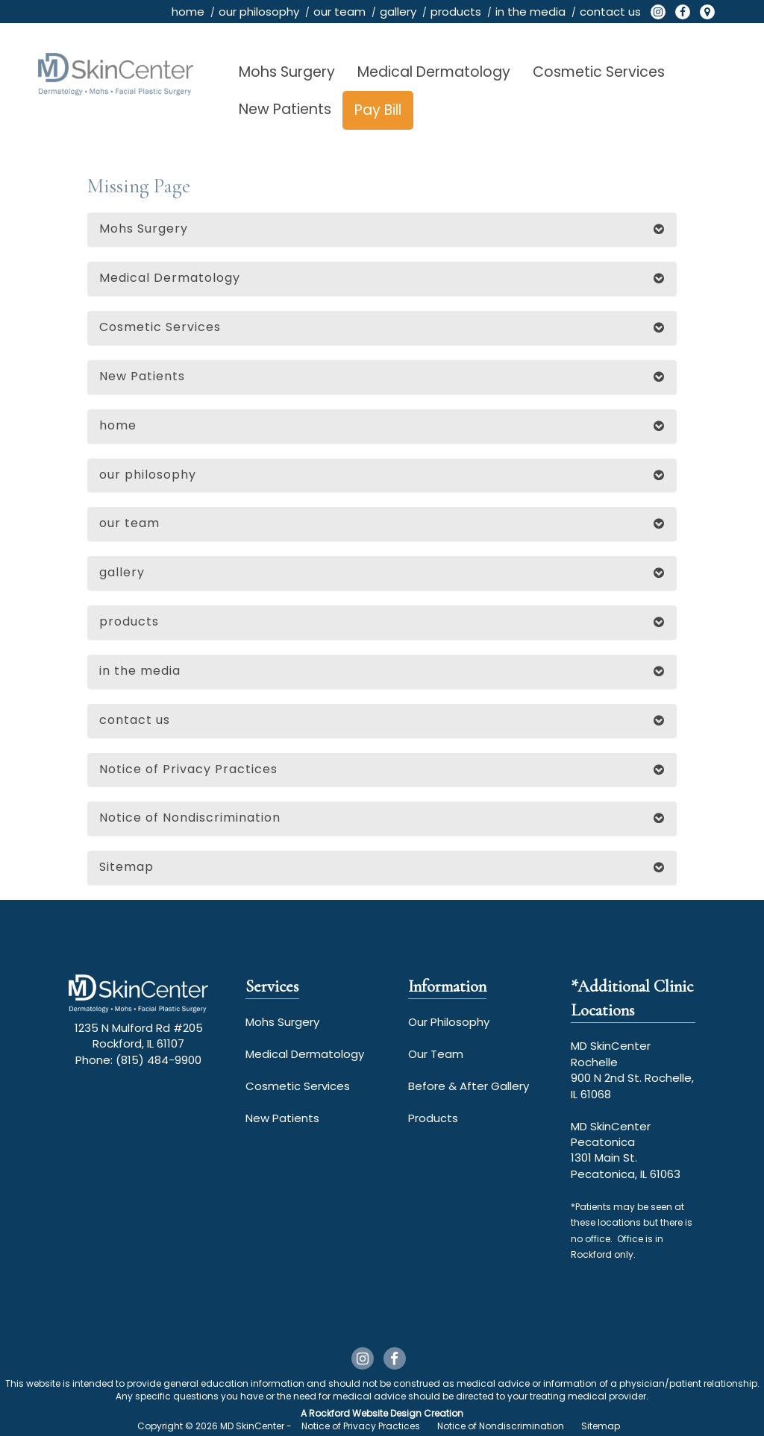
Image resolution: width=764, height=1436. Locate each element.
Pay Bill (377, 110)
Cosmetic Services (599, 72)
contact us (610, 11)
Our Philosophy (448, 1022)
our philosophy (259, 11)
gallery (398, 11)
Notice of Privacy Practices (188, 769)
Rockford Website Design (365, 1413)
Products (433, 1118)
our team (339, 11)
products (455, 11)
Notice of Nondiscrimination (190, 817)
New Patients (285, 109)
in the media (530, 11)
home (188, 11)
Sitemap (126, 866)
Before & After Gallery (468, 1086)
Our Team (435, 1054)
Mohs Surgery (287, 72)
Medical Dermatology (433, 72)
